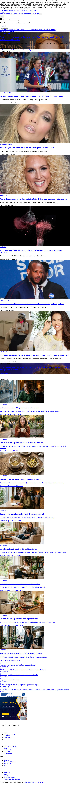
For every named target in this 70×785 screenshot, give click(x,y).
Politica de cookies (9, 777)
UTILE (6, 765)
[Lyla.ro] (2, 12)
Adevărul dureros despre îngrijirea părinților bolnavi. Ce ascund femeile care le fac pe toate (33, 199)
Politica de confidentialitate (12, 779)
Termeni (42, 782)
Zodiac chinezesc (17, 50)
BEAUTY (7, 10)
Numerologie (27, 50)
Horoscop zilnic (5, 50)
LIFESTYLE (32, 10)
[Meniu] (41, 14)
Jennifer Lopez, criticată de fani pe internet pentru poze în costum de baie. (27, 148)
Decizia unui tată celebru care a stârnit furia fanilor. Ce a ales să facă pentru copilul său (32, 304)
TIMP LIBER (8, 737)
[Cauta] (40, 14)
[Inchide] (2, 16)
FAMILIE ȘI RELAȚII (19, 14)
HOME (2, 10)
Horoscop (6, 760)
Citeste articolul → (5, 373)
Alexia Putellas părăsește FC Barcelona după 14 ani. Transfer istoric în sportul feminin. (32, 96)
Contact (6, 774)
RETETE (29, 14)
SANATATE (35, 14)
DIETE (6, 748)
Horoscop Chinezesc (10, 762)
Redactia (6, 776)
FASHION (25, 10)
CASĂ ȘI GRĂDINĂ (6, 14)
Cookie (37, 782)
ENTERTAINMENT (16, 10)
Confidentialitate (30, 782)
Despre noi (7, 772)
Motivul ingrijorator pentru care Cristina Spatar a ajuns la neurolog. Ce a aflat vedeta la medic (34, 355)
